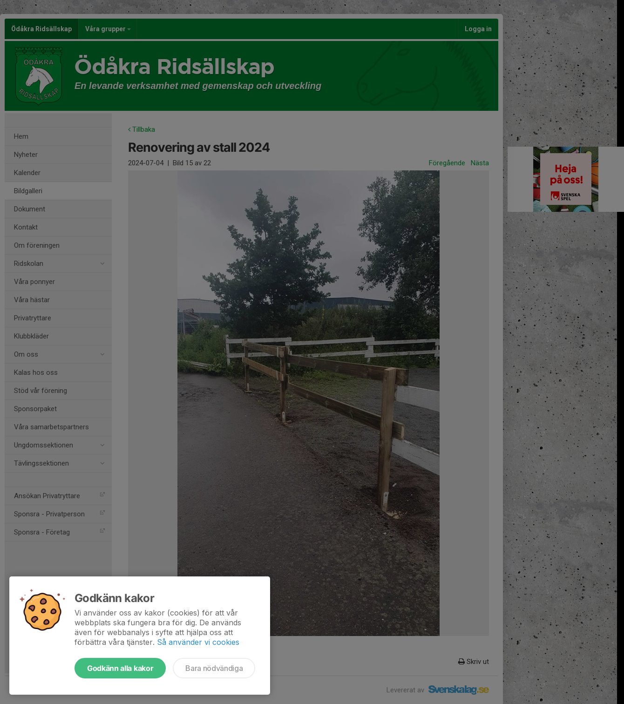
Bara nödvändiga (214, 668)
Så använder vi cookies (198, 642)
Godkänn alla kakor (120, 668)
